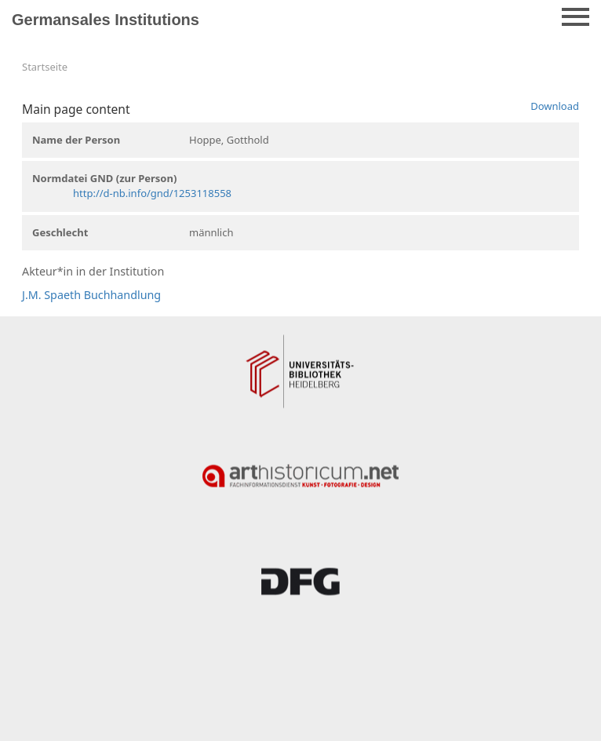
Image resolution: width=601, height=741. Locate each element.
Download (554, 106)
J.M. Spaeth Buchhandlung (91, 294)
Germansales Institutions (105, 19)
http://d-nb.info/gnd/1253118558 (152, 193)
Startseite (44, 67)
